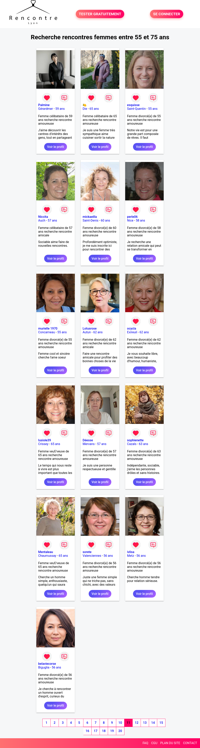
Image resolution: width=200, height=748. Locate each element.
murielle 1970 (47, 328)
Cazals (132, 444)
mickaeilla (90, 217)
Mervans (89, 444)
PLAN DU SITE (170, 743)
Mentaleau (45, 552)
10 (120, 723)
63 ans (143, 444)
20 (120, 731)
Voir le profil (55, 147)
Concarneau (46, 332)
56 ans (108, 556)
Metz (130, 556)
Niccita (43, 217)
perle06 (132, 217)
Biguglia (43, 667)
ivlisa (130, 552)
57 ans (52, 220)
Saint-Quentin (136, 109)
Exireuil (132, 332)
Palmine (44, 105)
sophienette (135, 440)
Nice (130, 220)
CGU (154, 743)
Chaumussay (47, 556)
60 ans (105, 220)
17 (95, 731)
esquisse (133, 105)
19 (112, 731)
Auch (41, 220)
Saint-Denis (90, 220)
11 (128, 723)
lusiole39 (44, 440)
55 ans (153, 109)
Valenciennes (92, 556)
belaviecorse (47, 664)
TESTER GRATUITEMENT (100, 14)
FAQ (145, 743)
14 (153, 723)
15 (161, 723)
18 (103, 731)
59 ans (60, 109)
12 (136, 723)
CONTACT (190, 743)
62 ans (98, 332)
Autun (87, 332)
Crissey (43, 444)
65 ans (94, 109)
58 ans (140, 220)
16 (87, 731)
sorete (87, 552)
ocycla (131, 328)
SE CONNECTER (166, 14)
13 (144, 723)
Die (85, 109)
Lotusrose (90, 328)
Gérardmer (45, 109)
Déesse (88, 440)
